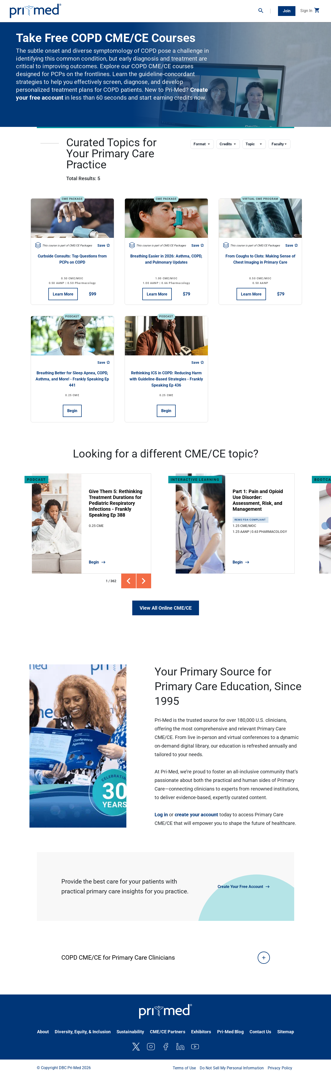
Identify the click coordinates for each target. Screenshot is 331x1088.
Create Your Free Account (240, 886)
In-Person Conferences (84, 9)
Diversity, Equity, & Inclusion (83, 1031)
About (43, 1031)
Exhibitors (201, 1031)
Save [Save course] (103, 245)
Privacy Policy (280, 1068)
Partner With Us (242, 9)
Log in (161, 815)
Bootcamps (217, 9)
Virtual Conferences (157, 9)
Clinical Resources (190, 9)
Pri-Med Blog (230, 1031)
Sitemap (285, 1031)
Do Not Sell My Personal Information (232, 1068)
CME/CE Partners (167, 1031)
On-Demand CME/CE (122, 9)
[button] (264, 11)
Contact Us (260, 1031)
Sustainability (130, 1031)
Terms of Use (184, 1068)
